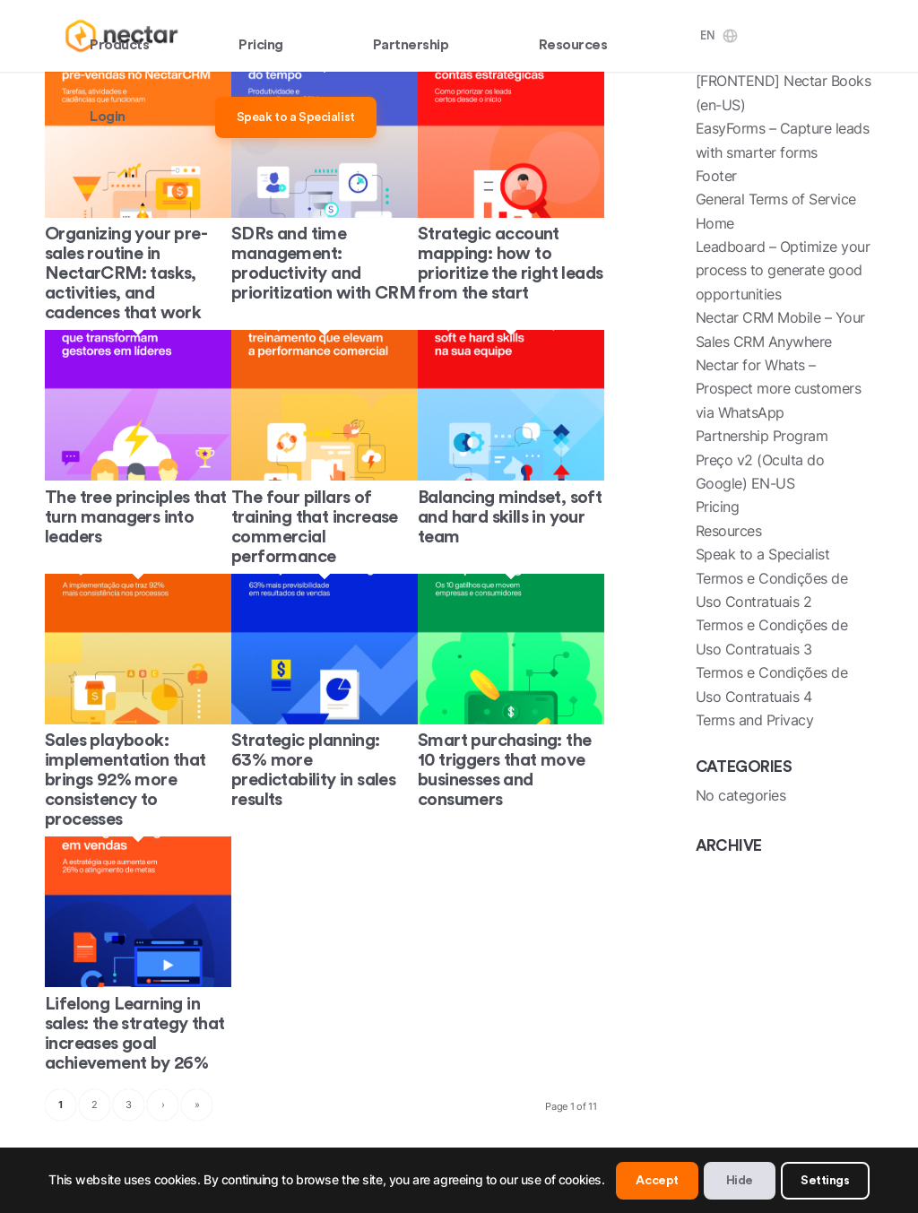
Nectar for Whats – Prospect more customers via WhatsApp (779, 388)
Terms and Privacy (755, 720)
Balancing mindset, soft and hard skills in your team (510, 517)
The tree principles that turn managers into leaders (136, 517)
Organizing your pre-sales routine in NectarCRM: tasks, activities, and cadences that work (126, 273)
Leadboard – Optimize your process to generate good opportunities (783, 270)
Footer (716, 176)
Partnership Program (762, 436)
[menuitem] (119, 36)
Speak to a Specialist (763, 554)
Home (715, 223)
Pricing (718, 507)
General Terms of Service (776, 199)
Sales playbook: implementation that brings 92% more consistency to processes (125, 780)
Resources (729, 531)
